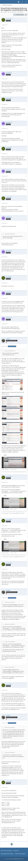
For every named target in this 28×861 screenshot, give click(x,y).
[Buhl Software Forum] (0, 1)
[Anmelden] (22, 2)
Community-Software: (14, 858)
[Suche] (18, 1)
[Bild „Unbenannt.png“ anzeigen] (14, 504)
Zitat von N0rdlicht (9, 351)
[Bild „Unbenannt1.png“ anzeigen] (14, 547)
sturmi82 (5, 12)
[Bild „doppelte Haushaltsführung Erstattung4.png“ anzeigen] (14, 464)
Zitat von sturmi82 (9, 234)
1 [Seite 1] (11, 844)
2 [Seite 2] (13, 844)
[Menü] (26, 1)
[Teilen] (26, 15)
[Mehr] (25, 25)
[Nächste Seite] (16, 844)
